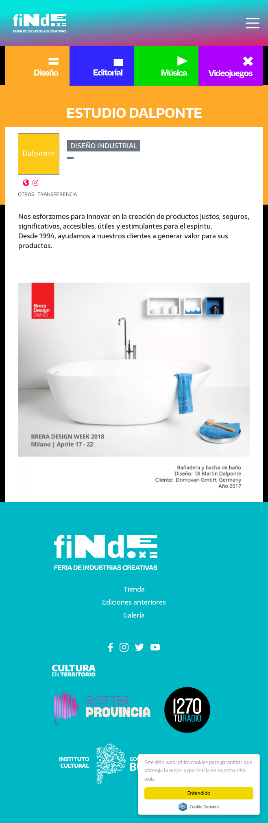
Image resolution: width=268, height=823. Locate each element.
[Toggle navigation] (252, 23)
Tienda (134, 589)
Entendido (199, 793)
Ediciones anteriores (134, 602)
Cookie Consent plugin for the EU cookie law (199, 806)
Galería (134, 615)
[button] (134, 380)
